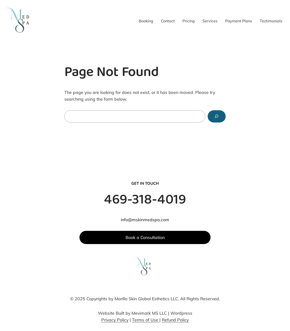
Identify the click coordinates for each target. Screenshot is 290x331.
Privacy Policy (114, 319)
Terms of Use (145, 319)
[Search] (217, 116)
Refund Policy (175, 319)
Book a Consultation (145, 237)
